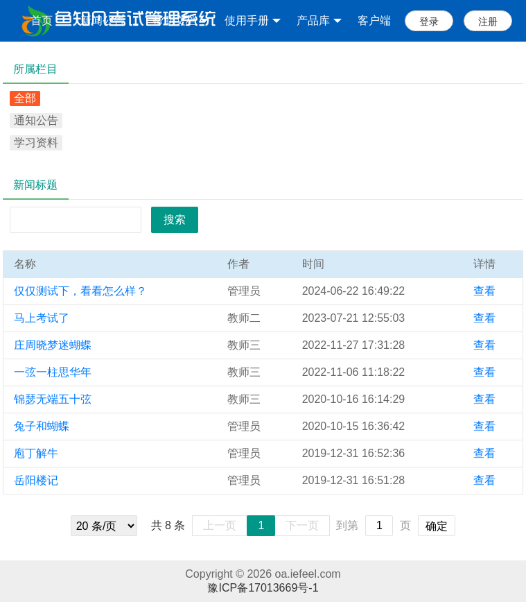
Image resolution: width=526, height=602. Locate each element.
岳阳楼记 (36, 480)
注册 (488, 21)
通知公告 (36, 120)
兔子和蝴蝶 (41, 426)
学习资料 (36, 142)
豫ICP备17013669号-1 (262, 588)
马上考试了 (41, 318)
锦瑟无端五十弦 (52, 399)
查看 (484, 291)
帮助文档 (180, 21)
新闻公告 (102, 20)
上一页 (219, 525)
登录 (429, 21)
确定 (437, 526)
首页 (41, 20)
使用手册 (253, 21)
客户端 (374, 20)
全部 (25, 98)
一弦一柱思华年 (52, 372)
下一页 (302, 525)
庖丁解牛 (36, 453)
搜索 (175, 219)
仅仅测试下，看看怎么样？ (80, 291)
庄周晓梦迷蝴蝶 (52, 345)
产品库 (319, 21)
